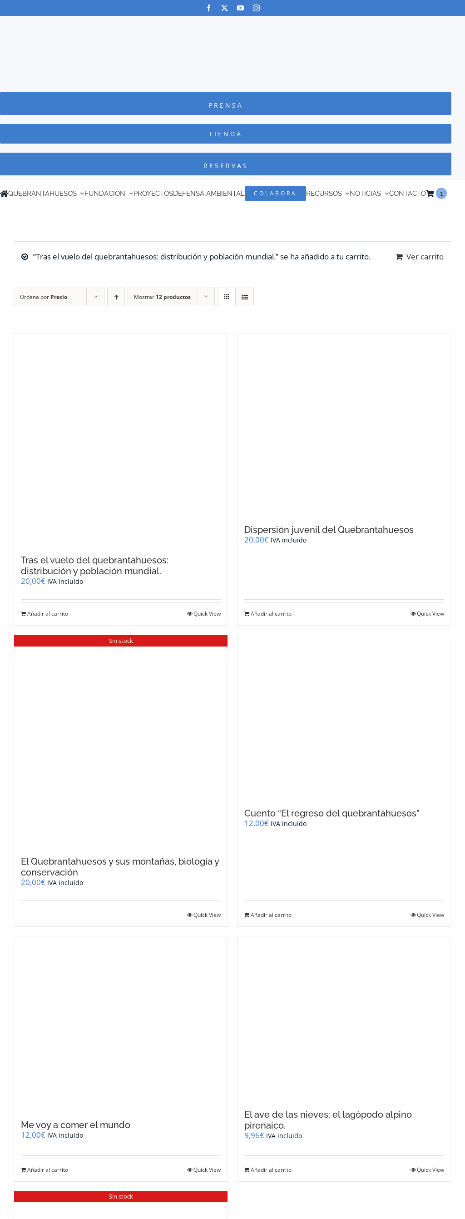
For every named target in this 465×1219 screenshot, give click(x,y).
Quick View (207, 613)
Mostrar (162, 297)
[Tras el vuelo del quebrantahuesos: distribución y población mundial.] (121, 440)
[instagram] (256, 8)
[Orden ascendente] (116, 297)
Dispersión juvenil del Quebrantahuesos (329, 529)
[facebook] (208, 8)
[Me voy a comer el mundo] (121, 1023)
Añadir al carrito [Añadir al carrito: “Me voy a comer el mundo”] (47, 1170)
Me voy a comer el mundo (75, 1124)
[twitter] (224, 8)
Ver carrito (425, 256)
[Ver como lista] (244, 297)
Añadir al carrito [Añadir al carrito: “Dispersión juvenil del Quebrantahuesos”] (271, 613)
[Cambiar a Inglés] (451, 193)
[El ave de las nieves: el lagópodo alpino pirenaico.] (344, 1018)
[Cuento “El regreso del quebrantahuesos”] (344, 717)
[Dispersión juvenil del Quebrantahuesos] (344, 424)
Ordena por (43, 297)
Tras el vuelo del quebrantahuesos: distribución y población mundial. (94, 566)
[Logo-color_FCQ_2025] (232, 24)
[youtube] (240, 8)
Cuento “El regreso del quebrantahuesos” (332, 813)
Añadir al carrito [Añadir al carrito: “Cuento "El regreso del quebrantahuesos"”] (271, 915)
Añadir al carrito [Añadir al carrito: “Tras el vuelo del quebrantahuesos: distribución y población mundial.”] (47, 613)
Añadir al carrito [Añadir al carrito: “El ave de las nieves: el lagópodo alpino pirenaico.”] (271, 1170)
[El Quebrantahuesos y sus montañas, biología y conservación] (121, 741)
